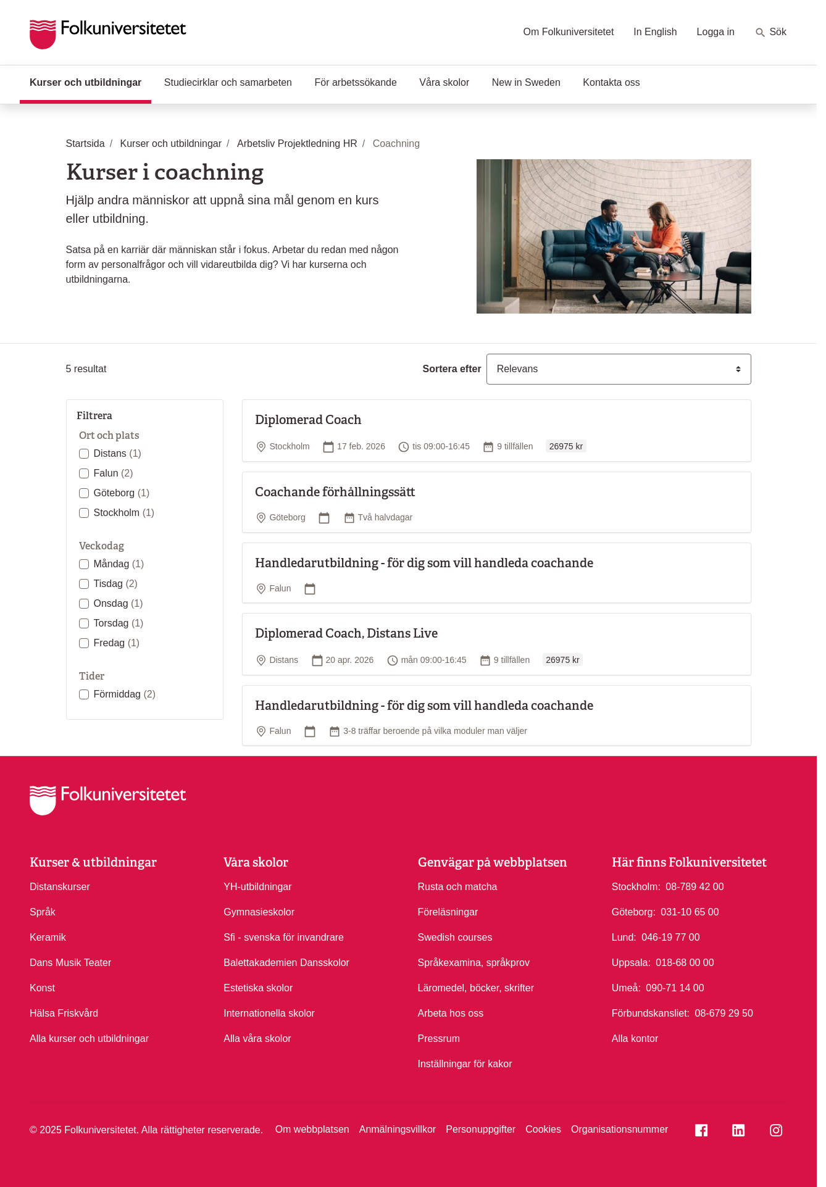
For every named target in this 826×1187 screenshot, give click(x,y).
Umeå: (626, 988)
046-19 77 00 (670, 936)
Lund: (624, 937)
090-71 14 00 (675, 987)
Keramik (48, 937)
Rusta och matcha (458, 886)
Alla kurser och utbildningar (89, 1038)
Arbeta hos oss (451, 1013)
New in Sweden (526, 82)
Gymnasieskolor (258, 912)
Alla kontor (635, 1038)
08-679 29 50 (724, 1012)
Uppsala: (631, 962)
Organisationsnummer (619, 1129)
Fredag (117, 643)
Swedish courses (455, 937)
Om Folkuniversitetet (569, 32)
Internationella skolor (269, 1013)
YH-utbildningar (257, 886)
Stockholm (124, 512)
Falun (113, 473)
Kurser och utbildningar (90, 81)
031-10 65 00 (690, 911)
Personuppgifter (480, 1129)
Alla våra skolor (257, 1038)
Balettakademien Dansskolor (286, 962)
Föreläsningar (448, 912)
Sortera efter (452, 369)
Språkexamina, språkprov (474, 962)
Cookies (543, 1129)
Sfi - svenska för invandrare (283, 937)
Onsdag (118, 603)
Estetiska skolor (258, 988)
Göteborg (122, 493)
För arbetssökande (355, 82)
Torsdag (119, 623)
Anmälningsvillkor (397, 1129)
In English (655, 32)
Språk (43, 912)
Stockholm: (636, 886)
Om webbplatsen (312, 1129)
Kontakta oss (611, 82)
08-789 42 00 (694, 886)
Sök (770, 33)
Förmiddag (125, 694)
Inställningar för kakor (465, 1064)
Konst (42, 988)
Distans (117, 453)
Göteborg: (634, 912)
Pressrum (439, 1038)
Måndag (119, 564)
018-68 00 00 (685, 962)
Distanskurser (60, 886)
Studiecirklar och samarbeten (228, 82)
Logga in (716, 32)
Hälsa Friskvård (64, 1013)
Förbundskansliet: (651, 1013)
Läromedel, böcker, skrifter (476, 988)
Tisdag (116, 583)
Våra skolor (444, 82)
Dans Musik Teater (70, 962)
